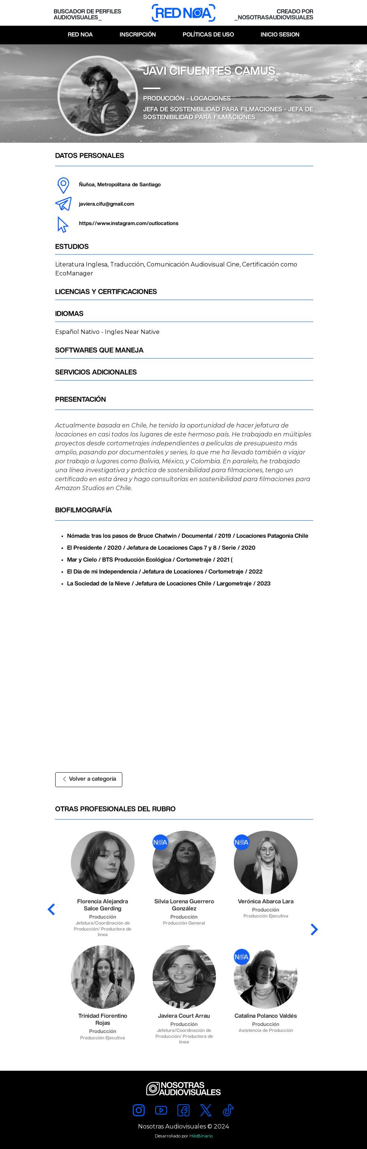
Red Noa (80, 35)
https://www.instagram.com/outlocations (128, 223)
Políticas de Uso (208, 35)
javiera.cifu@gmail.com (106, 204)
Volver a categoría (89, 779)
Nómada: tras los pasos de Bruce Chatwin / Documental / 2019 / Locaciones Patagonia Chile (187, 536)
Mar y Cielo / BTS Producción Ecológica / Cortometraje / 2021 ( (150, 560)
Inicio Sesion (280, 35)
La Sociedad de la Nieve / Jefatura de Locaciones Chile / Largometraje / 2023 (169, 584)
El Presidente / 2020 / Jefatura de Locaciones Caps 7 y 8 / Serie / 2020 (161, 548)
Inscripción (138, 35)
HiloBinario (201, 1136)
